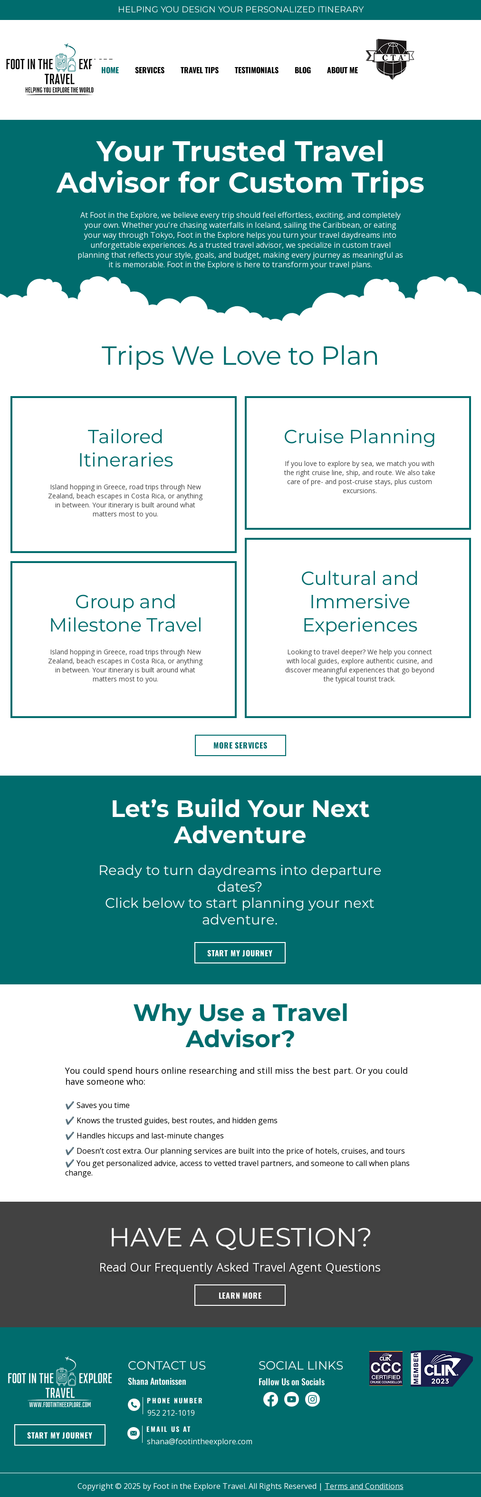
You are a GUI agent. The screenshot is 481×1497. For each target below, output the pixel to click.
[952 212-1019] (189, 1413)
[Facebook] (270, 1399)
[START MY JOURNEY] (240, 952)
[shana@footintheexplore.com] (199, 1442)
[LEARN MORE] (240, 1295)
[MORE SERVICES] (240, 745)
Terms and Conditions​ (364, 1486)
